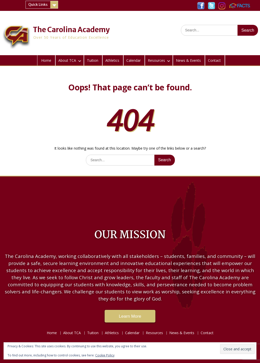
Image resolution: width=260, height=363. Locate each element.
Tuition (92, 60)
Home (46, 60)
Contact (214, 60)
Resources (156, 60)
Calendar (133, 60)
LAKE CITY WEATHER (130, 199)
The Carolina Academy (71, 29)
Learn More (130, 316)
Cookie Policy (104, 355)
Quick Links (38, 4)
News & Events (188, 60)
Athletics (112, 60)
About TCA (67, 60)
